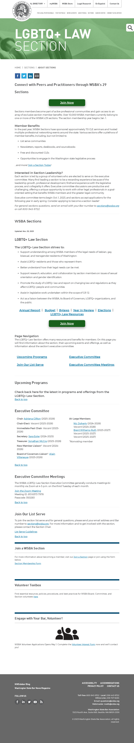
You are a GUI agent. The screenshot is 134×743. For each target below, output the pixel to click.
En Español (100, 3)
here (36, 596)
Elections (104, 310)
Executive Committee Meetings (91, 364)
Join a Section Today (39, 165)
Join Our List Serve (30, 364)
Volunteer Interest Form (83, 644)
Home (18, 67)
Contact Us (114, 3)
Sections (91, 13)
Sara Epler (34, 436)
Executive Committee (84, 357)
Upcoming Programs (32, 357)
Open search (130, 27)
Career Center (100, 13)
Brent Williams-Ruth (85, 430)
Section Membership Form (28, 563)
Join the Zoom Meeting (28, 491)
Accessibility (89, 683)
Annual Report (29, 310)
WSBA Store (67, 3)
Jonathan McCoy (37, 441)
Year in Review (83, 310)
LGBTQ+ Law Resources (67, 314)
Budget (50, 310)
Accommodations (109, 683)
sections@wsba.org (108, 205)
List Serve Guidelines (26, 531)
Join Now (67, 323)
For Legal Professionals (45, 13)
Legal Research (84, 3)
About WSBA (82, 13)
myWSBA (54, 3)
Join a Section (81, 557)
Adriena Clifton (32, 418)
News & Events (72, 13)
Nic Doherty (80, 423)
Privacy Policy (96, 686)
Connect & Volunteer (114, 13)
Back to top (21, 399)
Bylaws (64, 310)
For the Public (60, 13)
